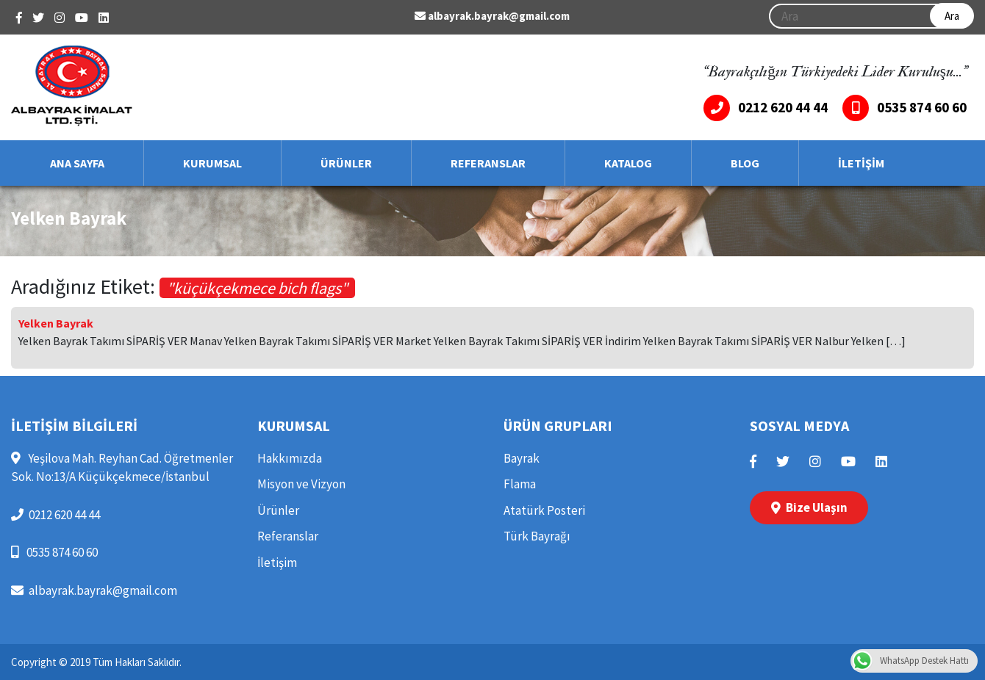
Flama (520, 484)
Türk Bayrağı (537, 536)
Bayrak (522, 458)
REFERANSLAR (488, 163)
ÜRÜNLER (346, 163)
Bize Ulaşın (809, 507)
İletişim (277, 562)
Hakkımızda (289, 458)
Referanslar (287, 536)
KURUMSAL (212, 163)
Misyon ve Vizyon (301, 484)
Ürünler (278, 510)
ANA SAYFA (77, 163)
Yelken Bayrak (55, 323)
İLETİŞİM (861, 163)
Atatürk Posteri (544, 510)
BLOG (745, 163)
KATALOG (628, 163)
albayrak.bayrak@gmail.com (492, 16)
